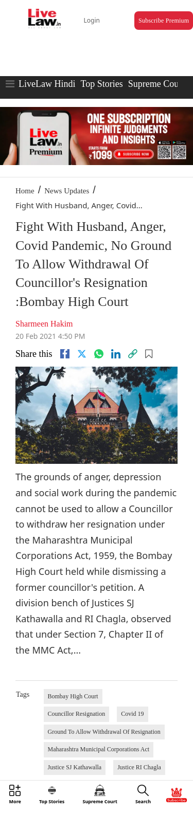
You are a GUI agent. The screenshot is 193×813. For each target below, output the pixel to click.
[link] (132, 353)
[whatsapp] (98, 353)
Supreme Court (156, 84)
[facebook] (64, 353)
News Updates (66, 191)
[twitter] (81, 353)
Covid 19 (132, 713)
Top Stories (101, 84)
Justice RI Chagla (139, 767)
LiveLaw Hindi (47, 84)
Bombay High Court (73, 696)
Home (24, 191)
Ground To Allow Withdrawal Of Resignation (104, 731)
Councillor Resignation (77, 713)
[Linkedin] (115, 353)
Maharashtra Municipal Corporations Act (99, 749)
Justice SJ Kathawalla (75, 767)
